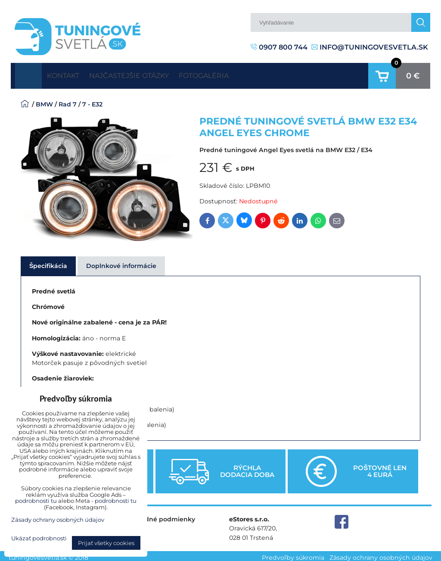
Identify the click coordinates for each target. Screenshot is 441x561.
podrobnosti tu (36, 500)
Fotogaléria (237, 74)
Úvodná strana (28, 74)
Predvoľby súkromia (293, 554)
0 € (413, 74)
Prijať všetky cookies (106, 542)
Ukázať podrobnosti (39, 538)
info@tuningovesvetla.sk (369, 47)
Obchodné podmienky (159, 516)
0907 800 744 (279, 47)
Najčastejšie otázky (148, 74)
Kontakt (69, 74)
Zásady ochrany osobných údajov (380, 554)
